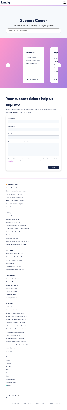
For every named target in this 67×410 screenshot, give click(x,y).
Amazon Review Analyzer (14, 188)
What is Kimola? (31, 57)
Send (53, 167)
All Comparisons (11, 297)
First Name (11, 118)
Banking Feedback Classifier (15, 338)
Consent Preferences (55, 403)
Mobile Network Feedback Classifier (17, 345)
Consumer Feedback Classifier (15, 313)
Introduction (30, 52)
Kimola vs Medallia (12, 285)
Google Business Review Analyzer (16, 191)
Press (7, 369)
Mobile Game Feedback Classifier (16, 316)
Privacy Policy (10, 161)
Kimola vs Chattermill (12, 279)
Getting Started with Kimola (33, 60)
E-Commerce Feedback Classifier (16, 326)
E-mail (10, 134)
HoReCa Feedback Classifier (15, 332)
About (8, 360)
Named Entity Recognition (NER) (16, 244)
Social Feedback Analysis (14, 260)
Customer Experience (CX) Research (17, 228)
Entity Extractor (11, 307)
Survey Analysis (10, 263)
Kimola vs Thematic (12, 282)
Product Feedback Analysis (14, 253)
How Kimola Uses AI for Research (33, 63)
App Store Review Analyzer (14, 203)
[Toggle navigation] (64, 2)
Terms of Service (40, 403)
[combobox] (33, 30)
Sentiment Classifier (12, 310)
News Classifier (11, 348)
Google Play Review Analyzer (15, 200)
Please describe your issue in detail (18, 142)
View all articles (32, 79)
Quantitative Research (13, 222)
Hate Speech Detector (13, 335)
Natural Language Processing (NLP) (17, 241)
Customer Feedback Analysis (15, 232)
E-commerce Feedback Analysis (16, 257)
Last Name (11, 126)
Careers (8, 363)
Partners (8, 366)
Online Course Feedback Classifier (16, 329)
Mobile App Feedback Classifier (16, 319)
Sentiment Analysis (12, 238)
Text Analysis (10, 235)
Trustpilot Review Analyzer (14, 194)
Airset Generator (11, 207)
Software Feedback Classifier (15, 322)
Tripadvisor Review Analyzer (14, 197)
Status (8, 385)
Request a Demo (11, 382)
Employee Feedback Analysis (15, 269)
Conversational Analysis (13, 266)
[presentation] (8, 65)
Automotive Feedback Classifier (16, 341)
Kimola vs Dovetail (11, 288)
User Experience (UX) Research (16, 225)
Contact (8, 373)
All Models (9, 351)
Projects (57, 52)
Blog (7, 376)
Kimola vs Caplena (11, 291)
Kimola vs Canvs (11, 294)
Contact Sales (10, 379)
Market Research (11, 216)
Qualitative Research (12, 219)
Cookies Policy (27, 403)
